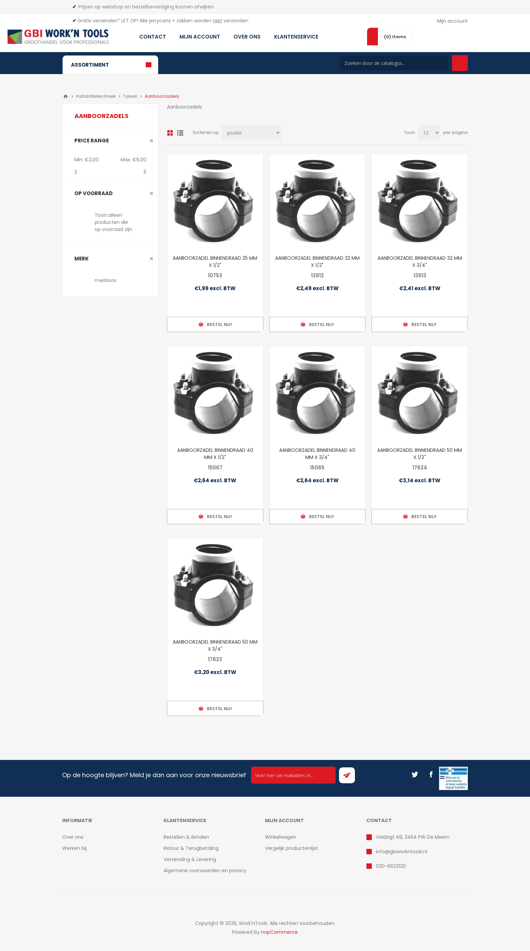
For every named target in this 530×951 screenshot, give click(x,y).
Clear (151, 140)
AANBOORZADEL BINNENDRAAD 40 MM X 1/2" (215, 454)
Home (65, 96)
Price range (91, 140)
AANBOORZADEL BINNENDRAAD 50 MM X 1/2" (419, 454)
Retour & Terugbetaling (191, 848)
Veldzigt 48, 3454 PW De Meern (413, 837)
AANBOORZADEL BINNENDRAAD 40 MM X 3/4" (317, 454)
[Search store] (394, 63)
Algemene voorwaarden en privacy (205, 870)
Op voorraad (93, 193)
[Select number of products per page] (429, 132)
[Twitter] (414, 774)
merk (81, 258)
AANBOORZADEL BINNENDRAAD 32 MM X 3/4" (420, 262)
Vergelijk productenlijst (291, 848)
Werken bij (74, 848)
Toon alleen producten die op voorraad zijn (113, 222)
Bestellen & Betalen (186, 837)
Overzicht (170, 133)
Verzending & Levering (190, 859)
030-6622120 (391, 866)
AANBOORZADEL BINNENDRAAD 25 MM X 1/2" (215, 262)
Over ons (72, 837)
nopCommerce (279, 932)
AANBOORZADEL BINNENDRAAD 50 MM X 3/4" (215, 645)
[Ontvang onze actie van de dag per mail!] (293, 775)
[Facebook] (431, 774)
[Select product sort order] (251, 132)
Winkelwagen (280, 837)
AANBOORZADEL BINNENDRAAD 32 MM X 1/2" (317, 262)
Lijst (180, 133)
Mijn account (452, 21)
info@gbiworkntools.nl (401, 851)
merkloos (105, 280)
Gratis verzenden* (98, 20)
